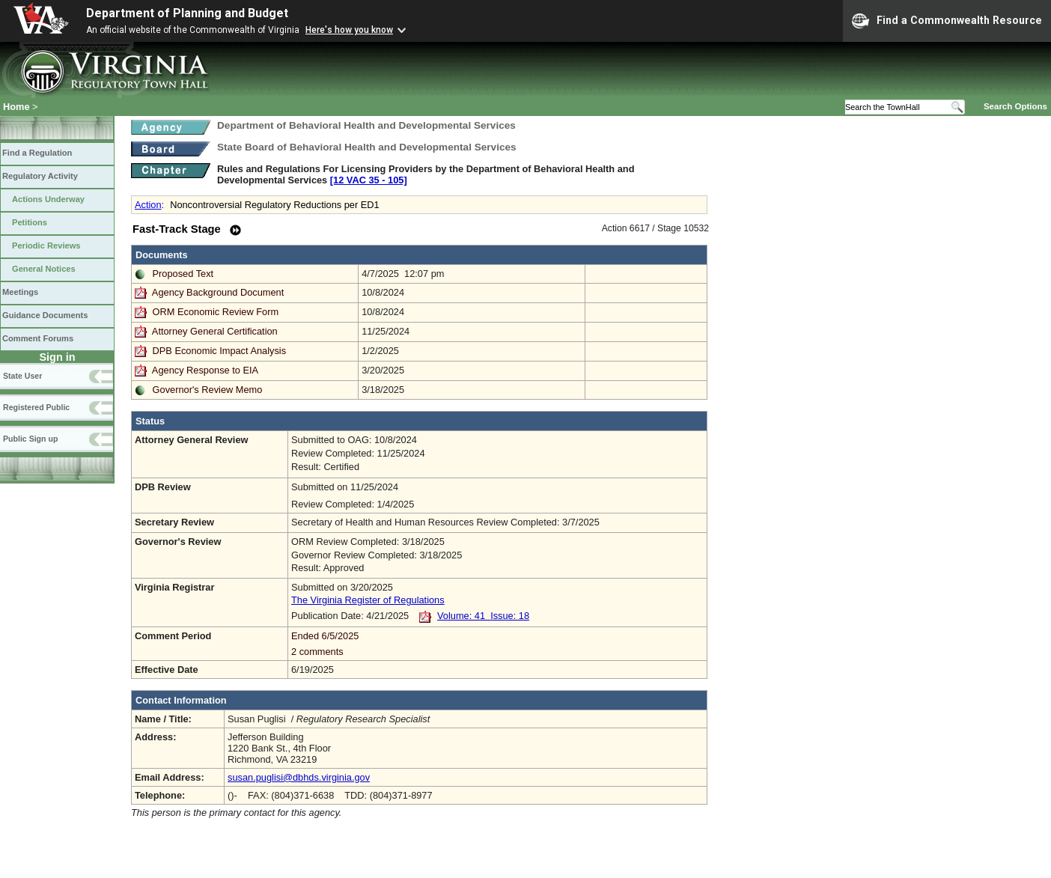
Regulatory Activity (40, 175)
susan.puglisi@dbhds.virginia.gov (299, 777)
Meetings (20, 291)
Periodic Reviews (46, 245)
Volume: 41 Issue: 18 (483, 615)
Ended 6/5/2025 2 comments (497, 643)
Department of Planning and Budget (187, 13)
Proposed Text (183, 273)
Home (16, 106)
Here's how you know (349, 30)
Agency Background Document (218, 292)
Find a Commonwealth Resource (947, 20)
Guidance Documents (45, 315)
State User (22, 375)
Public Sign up (30, 438)
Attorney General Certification (215, 331)
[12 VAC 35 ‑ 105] (368, 180)
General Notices (44, 268)
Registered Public (36, 407)
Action (148, 204)
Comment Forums (37, 338)
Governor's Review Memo (208, 389)
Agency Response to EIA (205, 370)
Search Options (1015, 106)
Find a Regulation (37, 152)
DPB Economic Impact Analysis (220, 350)
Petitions (29, 222)
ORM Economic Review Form (216, 311)
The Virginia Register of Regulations (368, 600)
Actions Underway (48, 199)
